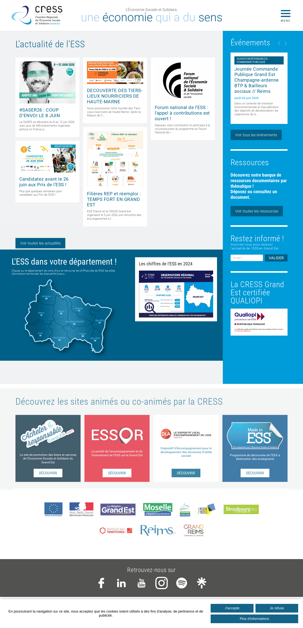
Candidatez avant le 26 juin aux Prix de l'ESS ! (44, 181)
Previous (279, 43)
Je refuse (277, 608)
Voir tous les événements (256, 135)
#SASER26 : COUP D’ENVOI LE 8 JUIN (39, 112)
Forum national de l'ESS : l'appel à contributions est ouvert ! (182, 113)
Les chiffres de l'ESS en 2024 (165, 264)
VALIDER (276, 258)
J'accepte (232, 608)
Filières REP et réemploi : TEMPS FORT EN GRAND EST (114, 199)
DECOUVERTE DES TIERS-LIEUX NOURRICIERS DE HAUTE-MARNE (114, 96)
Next (285, 43)
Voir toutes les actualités (40, 243)
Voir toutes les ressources (256, 211)
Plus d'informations (254, 619)
